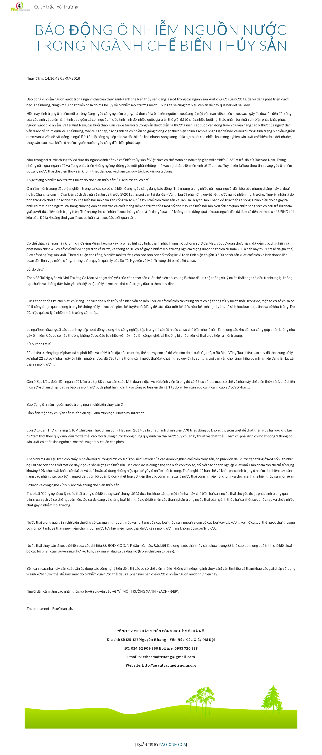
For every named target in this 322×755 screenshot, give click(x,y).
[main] (161, 37)
